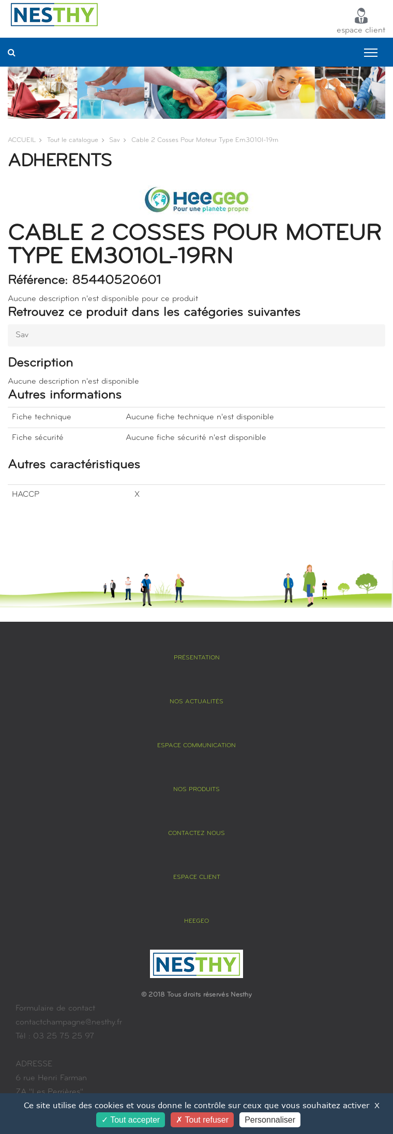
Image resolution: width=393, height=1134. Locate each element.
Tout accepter (130, 1119)
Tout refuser (202, 1119)
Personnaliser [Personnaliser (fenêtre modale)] (270, 1119)
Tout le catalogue (72, 140)
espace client (361, 21)
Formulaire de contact (55, 1008)
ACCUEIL (22, 140)
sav (114, 140)
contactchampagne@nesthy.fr (69, 1022)
